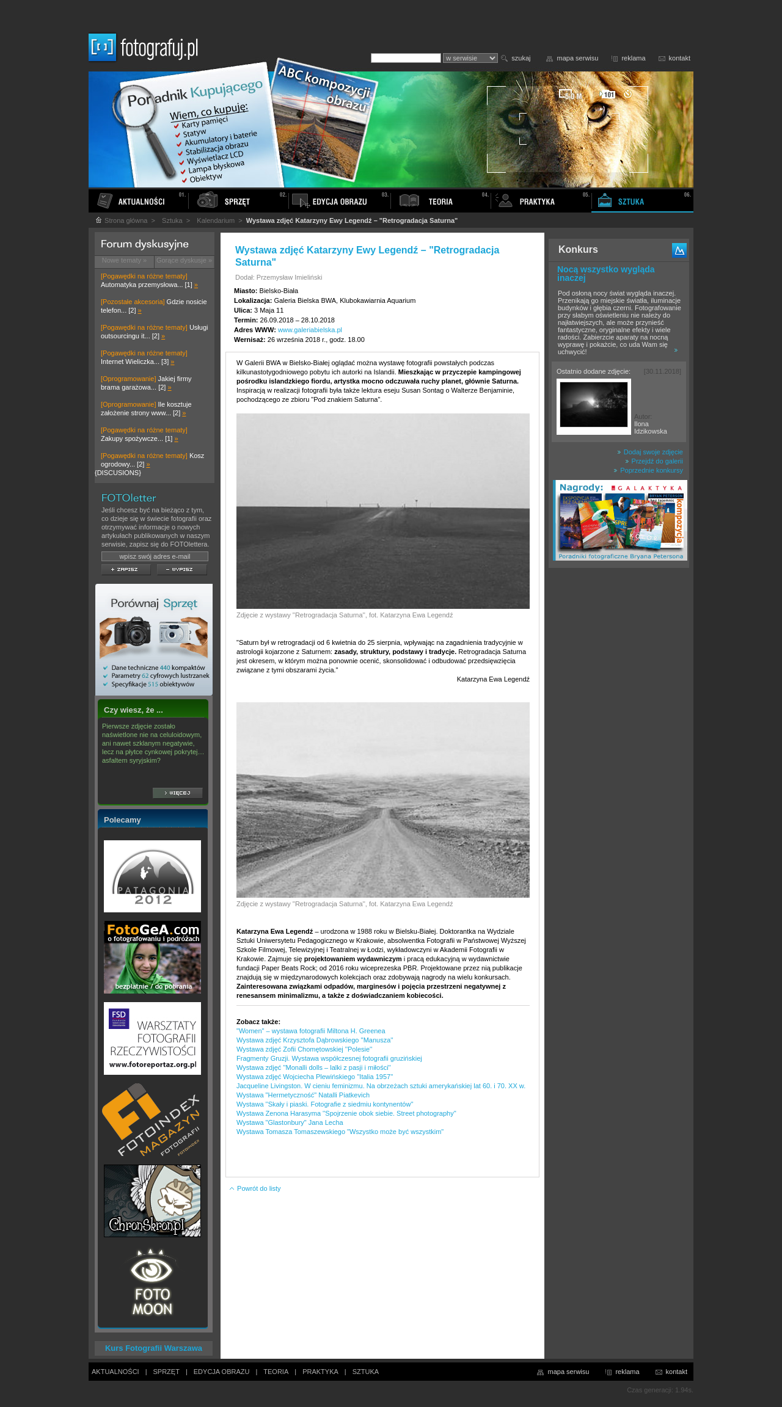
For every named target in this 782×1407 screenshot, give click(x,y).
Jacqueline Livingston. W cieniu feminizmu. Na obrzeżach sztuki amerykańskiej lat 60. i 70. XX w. (380, 1085)
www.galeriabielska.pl (310, 329)
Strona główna (121, 220)
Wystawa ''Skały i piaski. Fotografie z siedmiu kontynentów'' (325, 1104)
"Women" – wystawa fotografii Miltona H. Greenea (311, 1030)
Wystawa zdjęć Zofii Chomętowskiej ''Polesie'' (304, 1049)
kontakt (679, 58)
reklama (633, 58)
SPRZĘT (166, 1371)
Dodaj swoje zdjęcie (650, 452)
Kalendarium (216, 220)
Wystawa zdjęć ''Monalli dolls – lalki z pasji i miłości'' (313, 1067)
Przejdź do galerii (654, 461)
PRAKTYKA (320, 1371)
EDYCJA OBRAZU (222, 1371)
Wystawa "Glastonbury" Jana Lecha (289, 1122)
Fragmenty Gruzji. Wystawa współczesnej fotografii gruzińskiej (329, 1058)
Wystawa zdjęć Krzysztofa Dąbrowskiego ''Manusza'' (314, 1040)
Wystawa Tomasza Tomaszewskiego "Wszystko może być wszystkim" (340, 1131)
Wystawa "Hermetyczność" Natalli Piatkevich (303, 1095)
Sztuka (172, 220)
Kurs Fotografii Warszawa (153, 1348)
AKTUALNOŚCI (115, 1371)
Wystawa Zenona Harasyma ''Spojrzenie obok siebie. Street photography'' (346, 1113)
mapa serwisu (578, 58)
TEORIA (275, 1371)
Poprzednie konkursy (648, 470)
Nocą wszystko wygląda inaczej (606, 273)
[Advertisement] (619, 766)
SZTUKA (366, 1371)
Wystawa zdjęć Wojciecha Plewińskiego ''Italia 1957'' (314, 1076)
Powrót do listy (254, 1188)
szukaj (520, 58)
